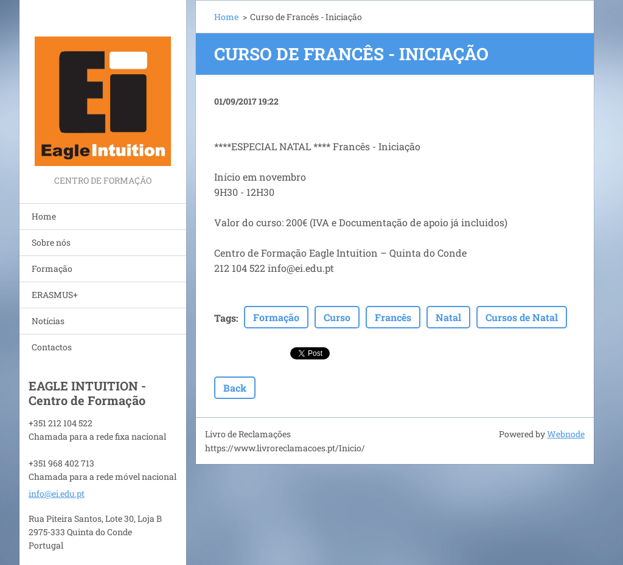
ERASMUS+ (55, 294)
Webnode (566, 434)
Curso (337, 317)
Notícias (48, 321)
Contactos (52, 347)
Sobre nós (51, 242)
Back (234, 387)
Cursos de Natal (522, 317)
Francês (393, 317)
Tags (225, 317)
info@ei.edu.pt (57, 493)
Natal (448, 317)
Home (44, 216)
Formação (52, 268)
